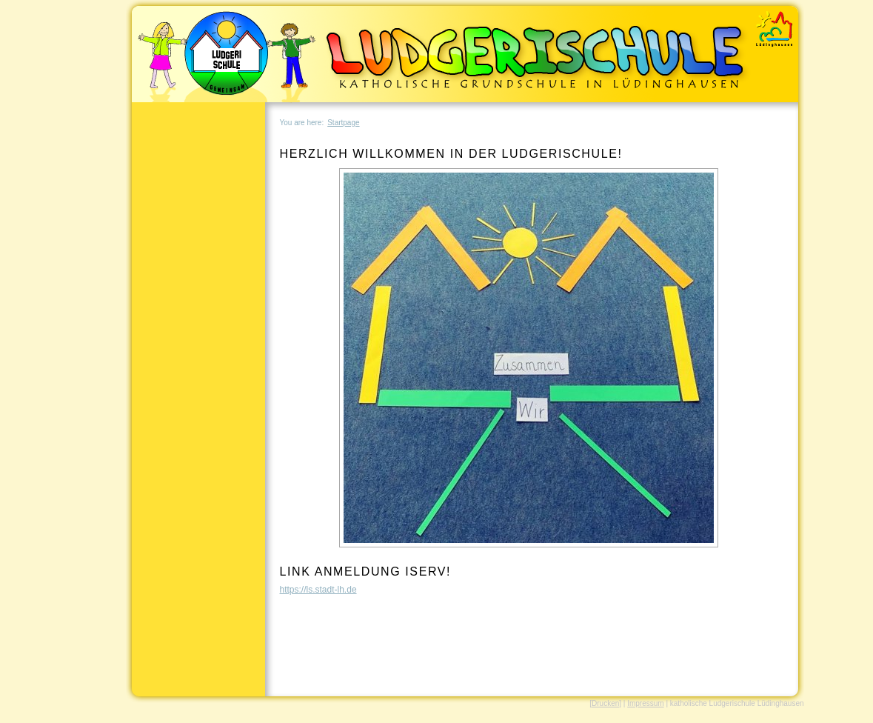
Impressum (645, 703)
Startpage (343, 123)
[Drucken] (605, 703)
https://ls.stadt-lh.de (318, 589)
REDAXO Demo (776, 25)
